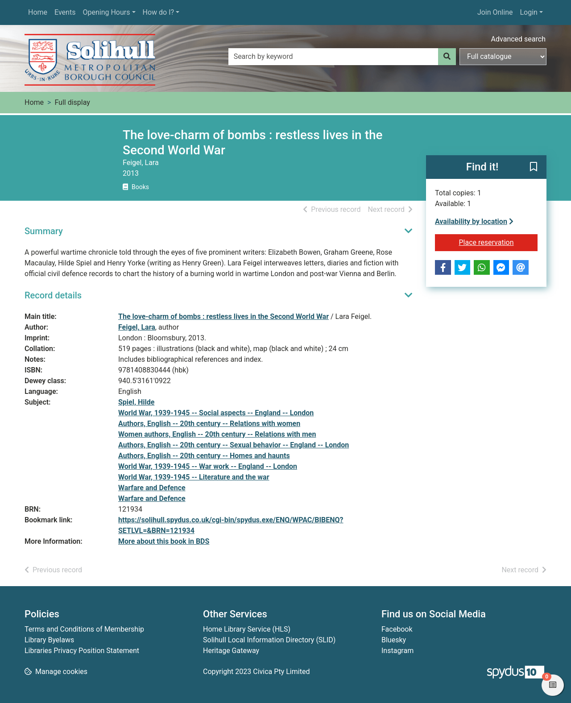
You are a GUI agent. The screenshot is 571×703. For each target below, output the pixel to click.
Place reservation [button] (498, 242)
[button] (534, 168)
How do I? (158, 12)
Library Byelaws (49, 640)
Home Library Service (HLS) (246, 629)
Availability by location (474, 221)
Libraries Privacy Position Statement (82, 650)
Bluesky (393, 640)
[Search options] (502, 56)
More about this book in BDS (163, 541)
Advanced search (518, 39)
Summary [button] (44, 231)
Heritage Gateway (231, 650)
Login (528, 12)
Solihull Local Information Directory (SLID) (269, 640)
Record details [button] (53, 295)
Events (64, 12)
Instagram (397, 650)
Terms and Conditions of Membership (84, 629)
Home (37, 12)
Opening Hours (106, 12)
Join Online (495, 12)
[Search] (447, 56)
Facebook (396, 629)
